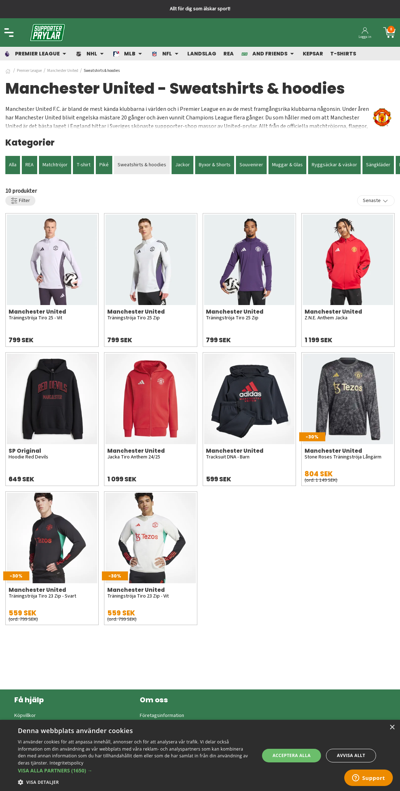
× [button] (392, 727)
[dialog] (200, 755)
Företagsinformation (162, 715)
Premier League (29, 70)
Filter (20, 201)
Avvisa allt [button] (351, 755)
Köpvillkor (25, 715)
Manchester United (62, 70)
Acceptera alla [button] (291, 755)
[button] (135, 770)
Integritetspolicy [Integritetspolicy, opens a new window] (67, 763)
